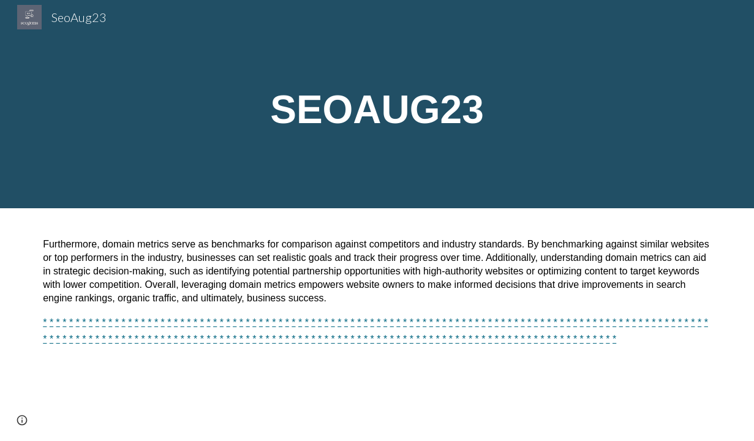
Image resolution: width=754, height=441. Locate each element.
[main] (377, 104)
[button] (22, 420)
